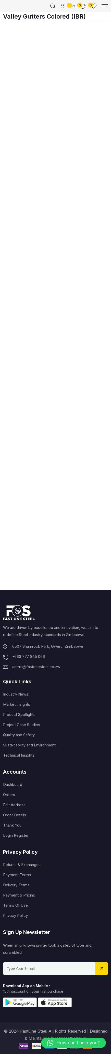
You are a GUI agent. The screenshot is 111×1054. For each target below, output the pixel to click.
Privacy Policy (15, 915)
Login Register (16, 835)
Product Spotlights (19, 714)
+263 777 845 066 (28, 656)
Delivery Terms (16, 885)
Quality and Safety (19, 734)
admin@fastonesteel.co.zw (36, 666)
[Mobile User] (62, 6)
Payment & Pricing (19, 895)
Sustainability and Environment (29, 745)
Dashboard (12, 784)
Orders (9, 794)
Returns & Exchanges (22, 864)
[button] (73, 1043)
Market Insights (16, 704)
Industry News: (16, 694)
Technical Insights (18, 755)
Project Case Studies (21, 724)
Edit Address (14, 804)
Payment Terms (17, 874)
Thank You (12, 825)
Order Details (14, 815)
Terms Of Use (15, 905)
